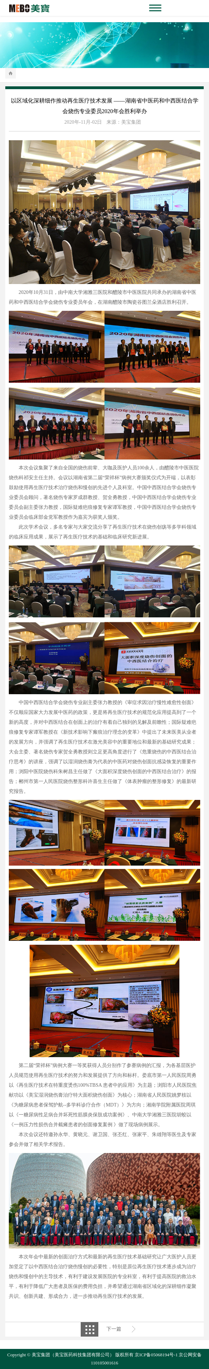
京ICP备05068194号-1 (156, 1354)
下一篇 (113, 1329)
